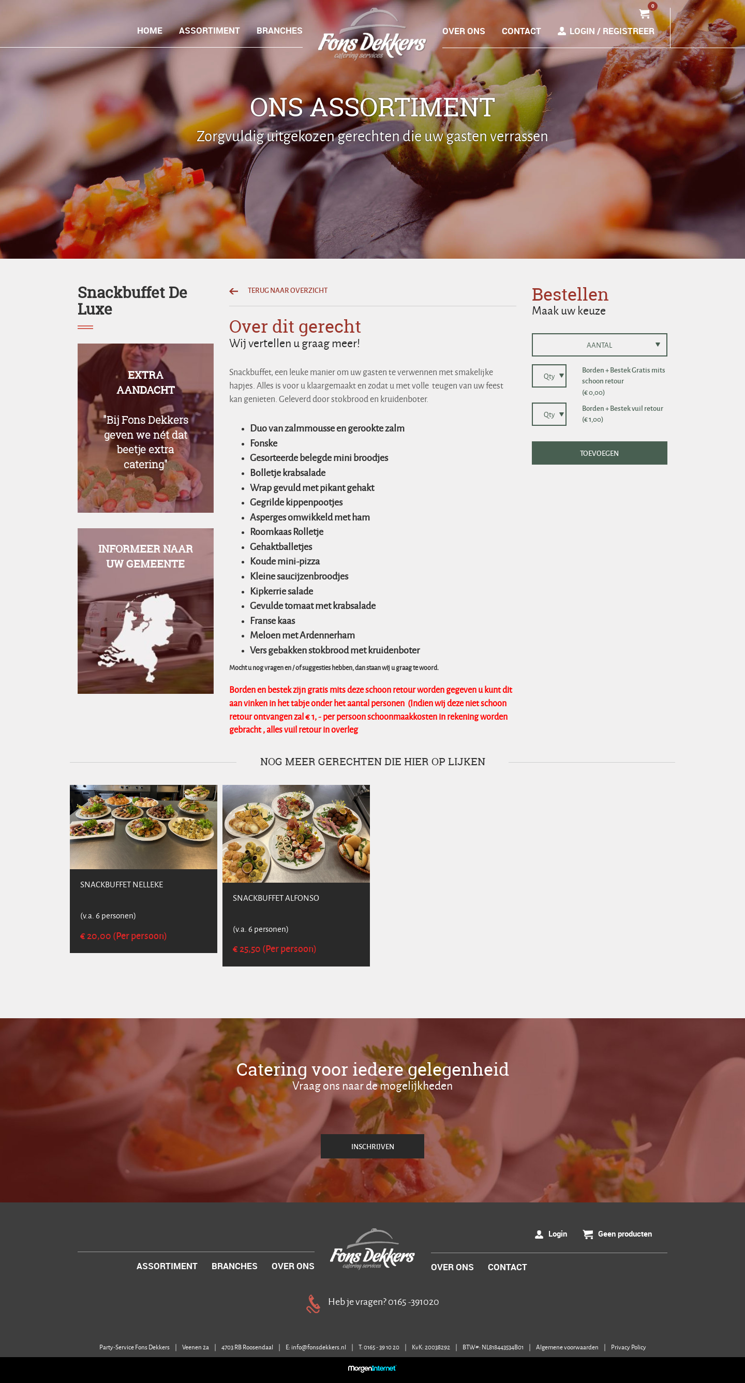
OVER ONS (463, 31)
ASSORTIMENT (209, 30)
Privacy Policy (628, 1347)
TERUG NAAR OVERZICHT (278, 290)
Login (557, 1233)
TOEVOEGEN (599, 453)
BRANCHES (280, 30)
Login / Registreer (612, 31)
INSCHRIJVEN (372, 1146)
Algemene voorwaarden (568, 1347)
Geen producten (625, 1233)
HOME (149, 30)
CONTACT (521, 31)
